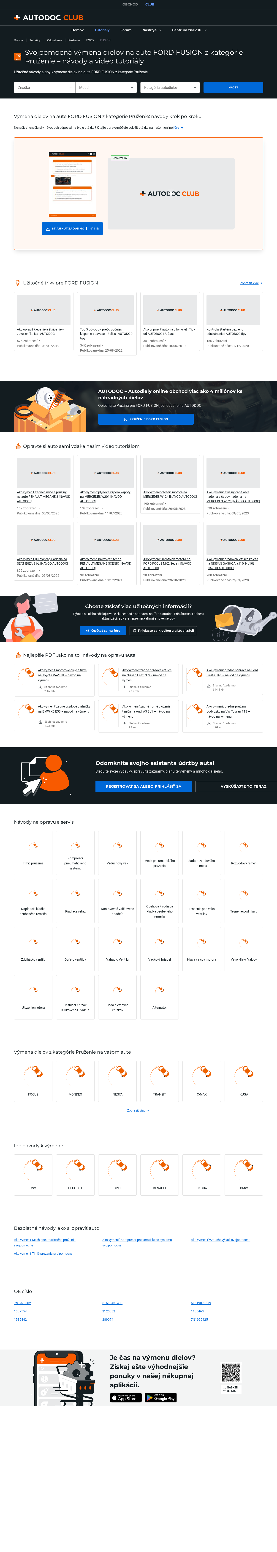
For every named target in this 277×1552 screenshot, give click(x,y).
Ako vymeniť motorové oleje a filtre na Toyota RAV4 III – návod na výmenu (62, 675)
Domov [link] (18, 40)
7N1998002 (22, 1303)
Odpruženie (54, 40)
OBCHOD (130, 4)
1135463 (197, 1311)
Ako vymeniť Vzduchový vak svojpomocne (220, 1240)
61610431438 (112, 1303)
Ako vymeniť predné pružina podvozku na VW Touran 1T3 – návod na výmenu (228, 711)
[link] (77, 30)
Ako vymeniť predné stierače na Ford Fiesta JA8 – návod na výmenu (232, 672)
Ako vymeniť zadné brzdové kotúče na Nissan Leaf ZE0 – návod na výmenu (146, 675)
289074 (107, 1319)
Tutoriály (35, 40)
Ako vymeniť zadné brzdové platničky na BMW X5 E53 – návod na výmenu (64, 708)
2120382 (108, 1311)
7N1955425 (199, 1319)
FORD (90, 40)
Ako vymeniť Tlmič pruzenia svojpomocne (43, 1253)
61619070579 (201, 1303)
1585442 (20, 1319)
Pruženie (74, 40)
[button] (152, 30)
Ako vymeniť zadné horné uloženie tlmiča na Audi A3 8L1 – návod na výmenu (146, 711)
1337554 (20, 1311)
